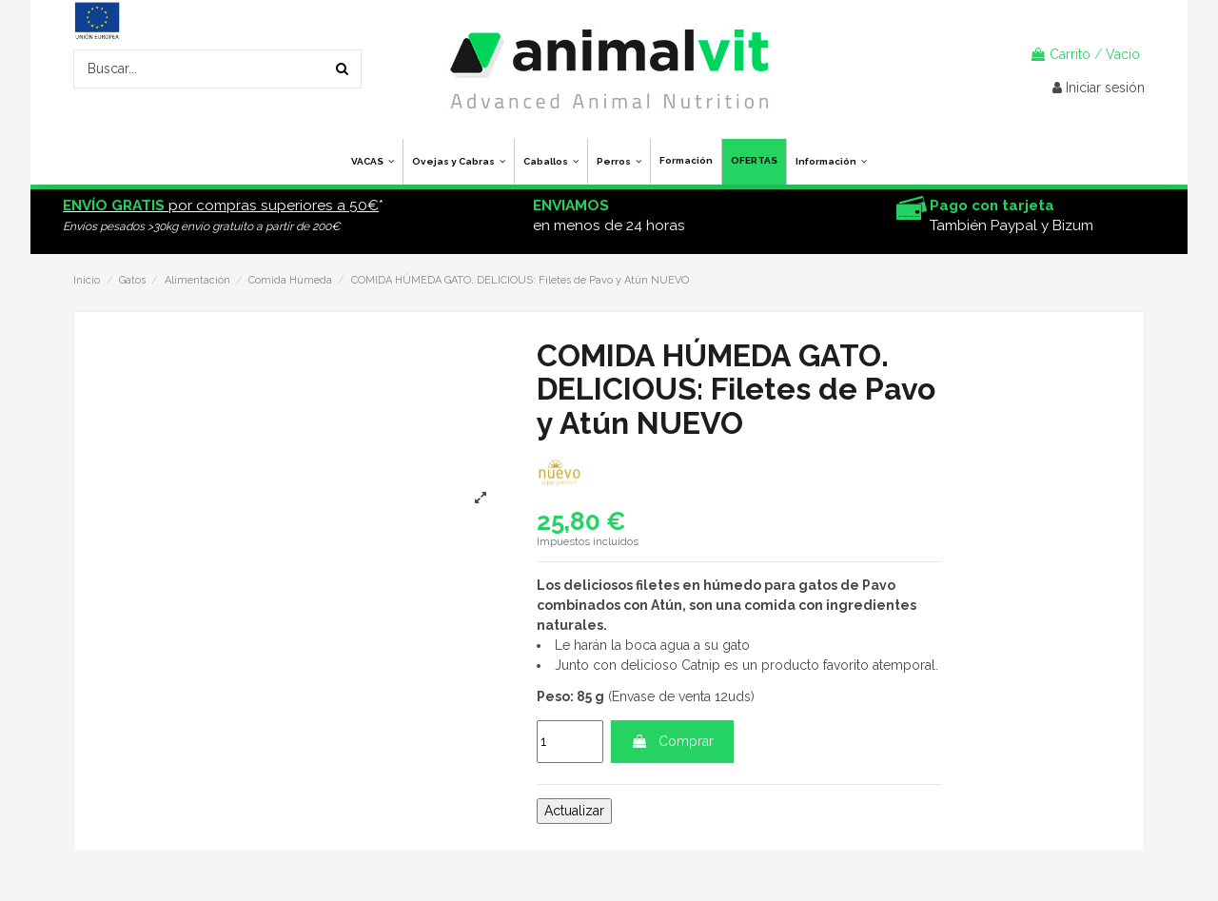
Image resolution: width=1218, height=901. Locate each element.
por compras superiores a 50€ (221, 205)
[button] (830, 162)
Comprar (672, 741)
